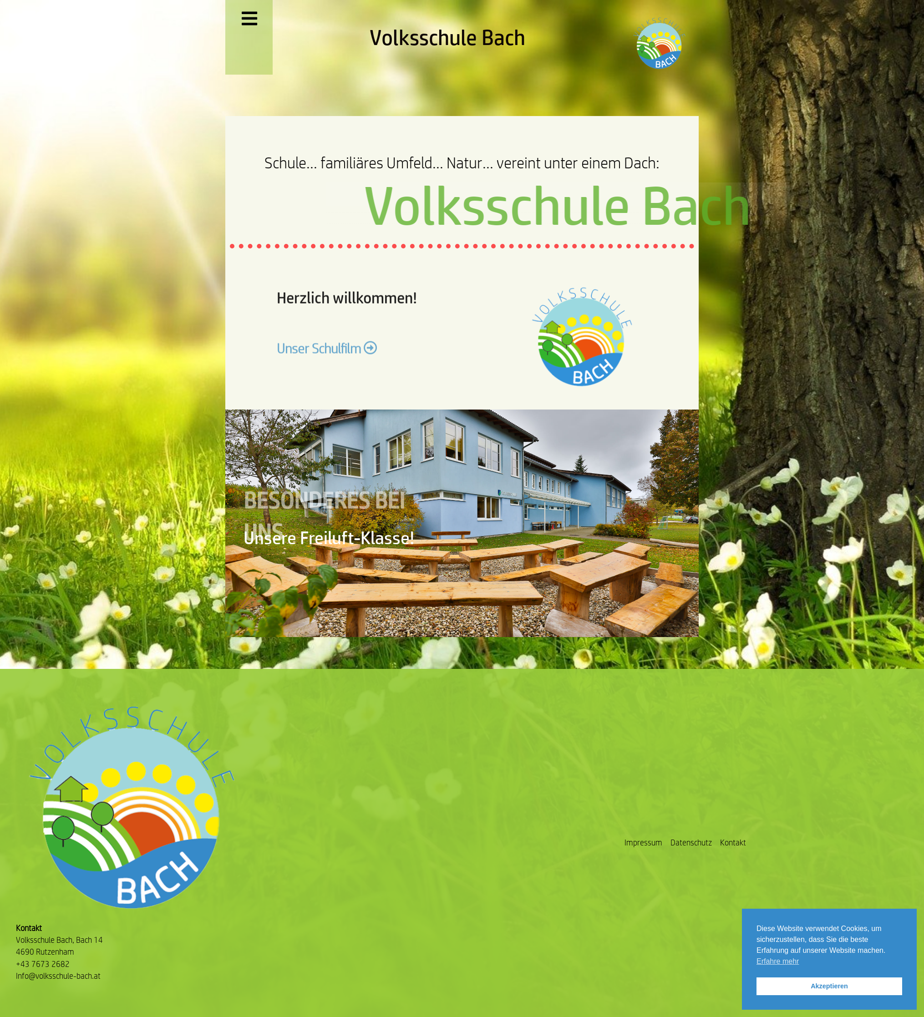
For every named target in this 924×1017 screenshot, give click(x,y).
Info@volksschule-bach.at (58, 976)
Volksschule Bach (447, 37)
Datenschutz (691, 842)
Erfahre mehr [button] (777, 961)
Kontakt (733, 842)
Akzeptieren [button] (829, 986)
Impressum (643, 842)
